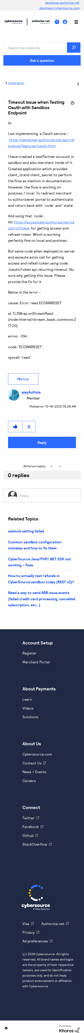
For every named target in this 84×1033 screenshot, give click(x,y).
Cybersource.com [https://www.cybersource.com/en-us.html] (37, 754)
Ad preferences (35, 941)
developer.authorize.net (62, 2)
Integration (16, 83)
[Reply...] (48, 495)
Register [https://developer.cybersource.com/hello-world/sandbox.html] (29, 653)
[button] (15, 426)
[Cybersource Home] (35, 897)
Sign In (65, 22)
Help (59, 22)
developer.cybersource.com (59, 8)
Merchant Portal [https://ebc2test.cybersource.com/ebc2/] (36, 662)
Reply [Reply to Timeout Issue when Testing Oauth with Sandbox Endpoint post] (42, 442)
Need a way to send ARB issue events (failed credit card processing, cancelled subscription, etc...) (41, 598)
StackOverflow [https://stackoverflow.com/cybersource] (34, 844)
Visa (25, 923)
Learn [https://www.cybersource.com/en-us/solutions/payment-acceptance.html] (27, 699)
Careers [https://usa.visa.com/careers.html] (29, 780)
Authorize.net (52, 923)
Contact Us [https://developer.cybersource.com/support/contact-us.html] (31, 763)
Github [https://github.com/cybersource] (28, 835)
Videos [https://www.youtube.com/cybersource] (28, 708)
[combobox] (42, 47)
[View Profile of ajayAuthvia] (32, 392)
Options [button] (78, 83)
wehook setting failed (26, 531)
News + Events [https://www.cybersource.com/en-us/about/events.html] (34, 772)
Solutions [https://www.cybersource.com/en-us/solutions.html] (30, 717)
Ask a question (42, 60)
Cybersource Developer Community (13, 21)
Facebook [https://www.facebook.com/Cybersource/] (30, 826)
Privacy (28, 932)
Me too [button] (23, 379)
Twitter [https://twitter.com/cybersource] (28, 818)
